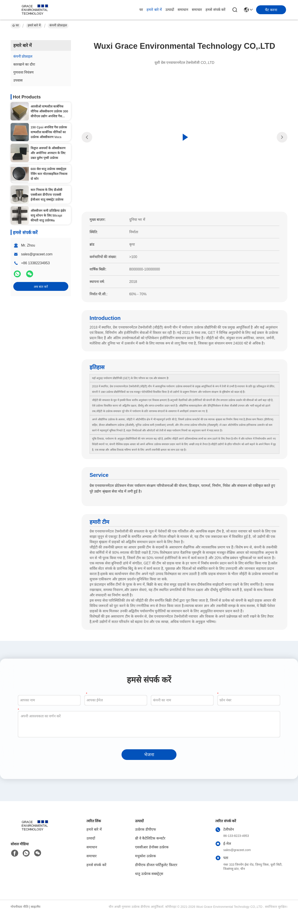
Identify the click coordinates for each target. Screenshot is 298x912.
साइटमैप (35, 906)
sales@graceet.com (37, 254)
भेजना (149, 754)
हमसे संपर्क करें (215, 10)
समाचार (197, 10)
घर (141, 10)
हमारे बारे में (154, 10)
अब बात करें (41, 286)
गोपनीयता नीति (19, 906)
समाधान (183, 10)
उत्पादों (169, 10)
